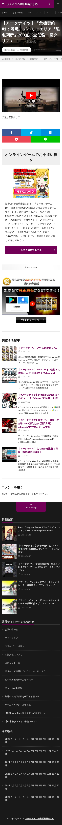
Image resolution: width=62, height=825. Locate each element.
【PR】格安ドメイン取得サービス (21, 721)
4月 (24, 739)
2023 (7, 773)
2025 (7, 750)
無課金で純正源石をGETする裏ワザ (22, 696)
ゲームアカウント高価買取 (18, 704)
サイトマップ (11, 637)
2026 (7, 739)
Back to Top (31, 507)
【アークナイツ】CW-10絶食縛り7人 (37, 347)
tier (29, 12)
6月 (32, 750)
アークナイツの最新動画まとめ (39, 818)
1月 (13, 739)
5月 (28, 750)
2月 (17, 739)
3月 (20, 739)
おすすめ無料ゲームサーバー (19, 679)
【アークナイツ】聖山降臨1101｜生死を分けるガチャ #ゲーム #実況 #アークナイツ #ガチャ (39, 567)
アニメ (39, 12)
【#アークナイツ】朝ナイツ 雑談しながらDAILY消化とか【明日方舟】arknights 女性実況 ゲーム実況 (38, 423)
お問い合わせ (11, 629)
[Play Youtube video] (31, 95)
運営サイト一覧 (12, 663)
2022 (7, 785)
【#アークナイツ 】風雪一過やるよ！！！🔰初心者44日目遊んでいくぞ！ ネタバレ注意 (39, 548)
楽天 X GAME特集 (13, 688)
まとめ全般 (18, 12)
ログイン (29, 494)
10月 (48, 750)
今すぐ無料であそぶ (31, 250)
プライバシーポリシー (15, 646)
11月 (54, 750)
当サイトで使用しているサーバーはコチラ (25, 671)
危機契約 (24, 50)
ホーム (5, 12)
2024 (7, 762)
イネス (50, 12)
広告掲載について (13, 654)
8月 (40, 750)
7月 (36, 750)
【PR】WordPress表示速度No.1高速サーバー (26, 713)
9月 (44, 750)
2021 (7, 797)
